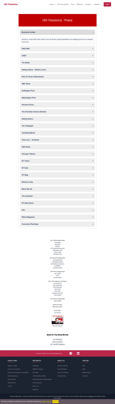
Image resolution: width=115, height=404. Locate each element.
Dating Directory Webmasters (42, 379)
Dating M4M (57, 301)
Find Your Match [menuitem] (62, 4)
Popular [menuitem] (96, 4)
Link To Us (36, 386)
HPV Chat (57, 289)
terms (91, 396)
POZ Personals (57, 268)
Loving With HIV (57, 260)
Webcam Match (57, 307)
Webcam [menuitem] (80, 4)
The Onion (57, 312)
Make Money (12, 383)
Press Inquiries (37, 383)
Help (83, 369)
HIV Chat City (58, 283)
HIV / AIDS (58, 273)
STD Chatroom (57, 285)
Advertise (36, 366)
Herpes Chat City (57, 293)
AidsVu (57, 246)
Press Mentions (62, 369)
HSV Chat (57, 291)
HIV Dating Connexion (57, 264)
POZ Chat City (57, 287)
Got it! (55, 401)
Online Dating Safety (39, 376)
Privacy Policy (61, 376)
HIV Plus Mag (58, 277)
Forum (10, 386)
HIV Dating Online (57, 262)
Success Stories (62, 366)
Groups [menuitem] (87, 4)
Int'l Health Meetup (57, 344)
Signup (10, 366)
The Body (57, 244)
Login (15, 366)
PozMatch (57, 266)
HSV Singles (57, 295)
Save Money (12, 379)
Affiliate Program (38, 369)
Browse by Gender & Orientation (18, 372)
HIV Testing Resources (58, 248)
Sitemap (35, 389)
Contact (84, 376)
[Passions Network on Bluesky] (78, 353)
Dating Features (13, 376)
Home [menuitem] (52, 4)
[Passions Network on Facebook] (71, 353)
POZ (57, 275)
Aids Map (57, 242)
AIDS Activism (57, 342)
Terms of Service (62, 372)
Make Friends (86, 372)
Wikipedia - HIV (57, 250)
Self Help (35, 372)
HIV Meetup (57, 339)
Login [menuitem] (107, 4)
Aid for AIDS (57, 252)
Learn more (46, 401)
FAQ (83, 366)
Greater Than (57, 254)
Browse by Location (14, 369)
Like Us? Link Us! (57, 325)
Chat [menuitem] (72, 4)
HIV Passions (11, 4)
